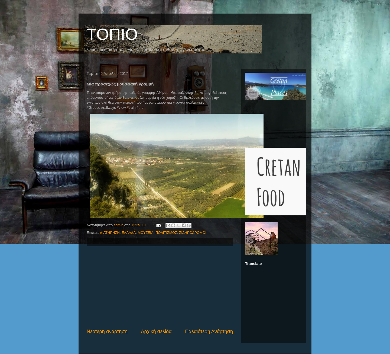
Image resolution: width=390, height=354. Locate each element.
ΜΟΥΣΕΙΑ (145, 233)
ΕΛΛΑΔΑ (129, 233)
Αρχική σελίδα (156, 331)
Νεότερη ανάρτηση (107, 331)
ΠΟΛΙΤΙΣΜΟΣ (166, 233)
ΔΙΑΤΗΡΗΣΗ (110, 233)
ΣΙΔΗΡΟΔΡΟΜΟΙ (192, 233)
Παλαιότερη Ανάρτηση (209, 331)
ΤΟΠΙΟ (112, 34)
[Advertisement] (159, 287)
